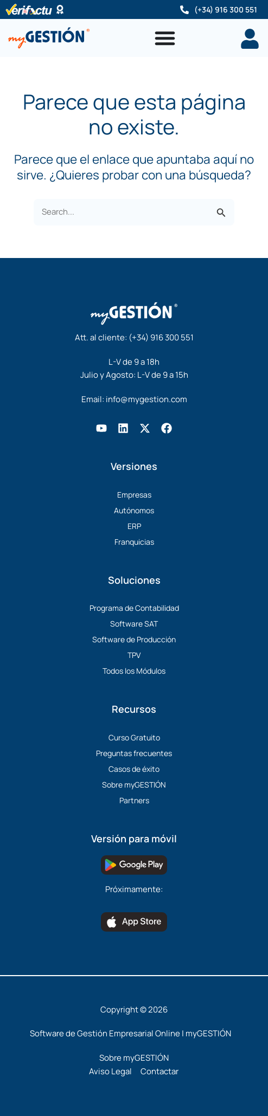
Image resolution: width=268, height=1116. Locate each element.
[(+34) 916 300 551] (184, 9)
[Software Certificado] (60, 9)
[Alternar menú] (165, 38)
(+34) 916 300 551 (225, 9)
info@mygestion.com (146, 399)
